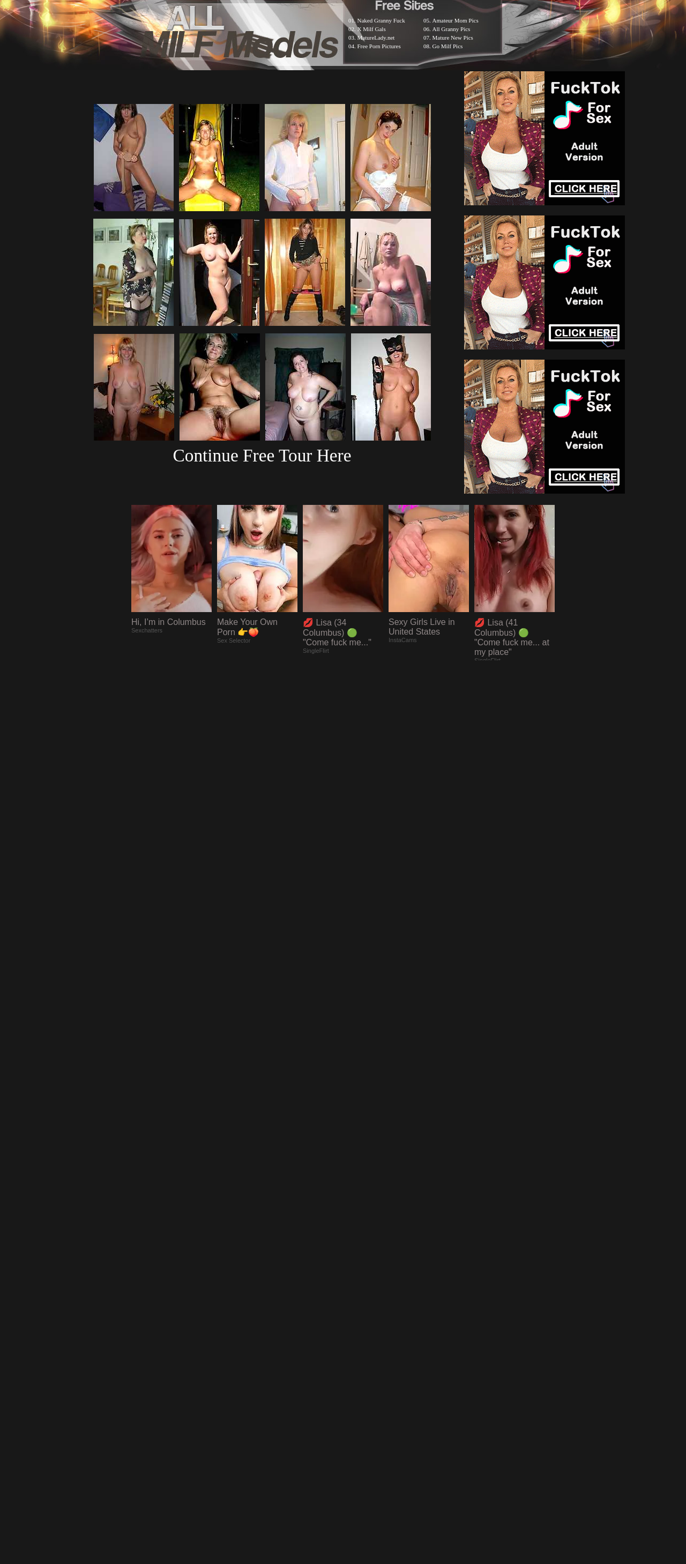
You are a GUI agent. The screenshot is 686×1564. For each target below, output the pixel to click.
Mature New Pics (453, 37)
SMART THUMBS (362, 1285)
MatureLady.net (376, 37)
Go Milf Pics (448, 46)
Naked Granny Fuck (381, 20)
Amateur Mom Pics (456, 20)
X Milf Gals (371, 29)
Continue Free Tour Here (262, 455)
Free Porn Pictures (379, 46)
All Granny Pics (452, 29)
